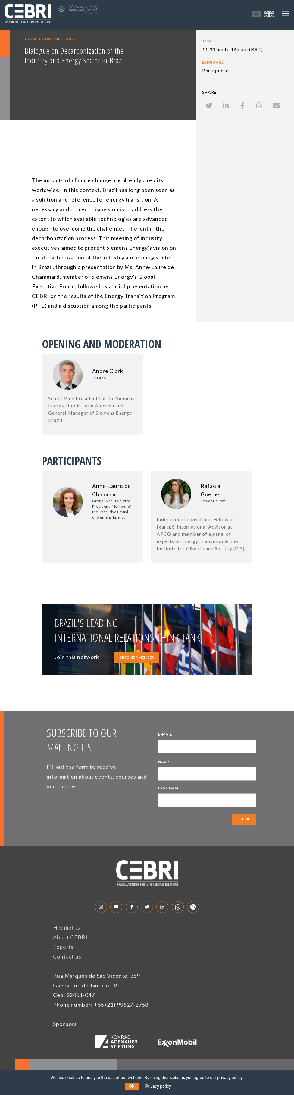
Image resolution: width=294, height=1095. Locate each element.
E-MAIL (166, 735)
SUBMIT (244, 819)
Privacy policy (158, 1086)
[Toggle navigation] (285, 14)
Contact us (67, 956)
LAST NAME (169, 788)
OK (131, 1086)
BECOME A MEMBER (137, 657)
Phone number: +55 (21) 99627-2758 (101, 1004)
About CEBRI (70, 937)
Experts (63, 946)
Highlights (66, 927)
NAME (165, 762)
